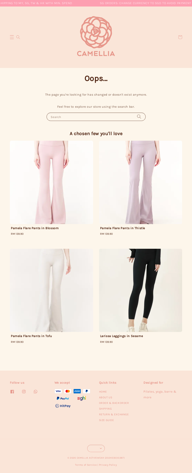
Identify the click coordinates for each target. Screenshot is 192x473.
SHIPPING (105, 408)
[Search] (139, 117)
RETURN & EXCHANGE (114, 414)
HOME (103, 391)
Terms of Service (86, 464)
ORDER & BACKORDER (114, 403)
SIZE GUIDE (106, 420)
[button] (11, 37)
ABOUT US (105, 397)
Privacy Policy (108, 464)
